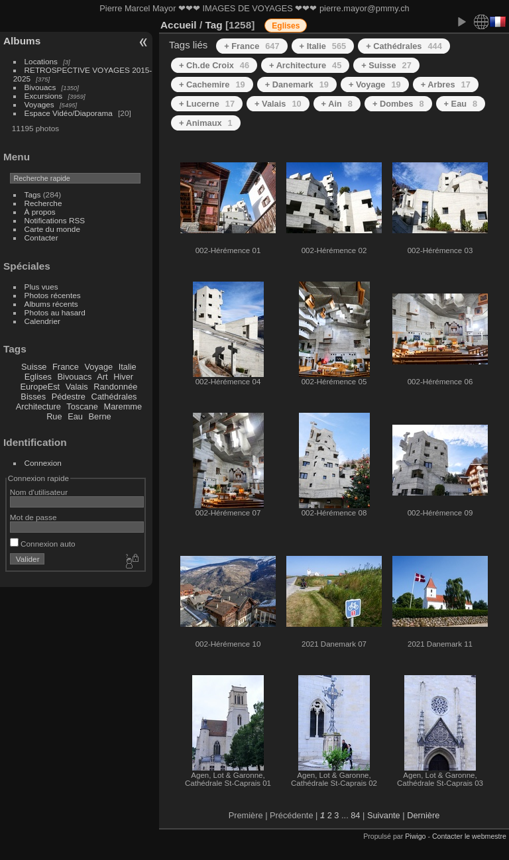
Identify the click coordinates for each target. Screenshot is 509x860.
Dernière (423, 815)
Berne (100, 416)
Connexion (43, 462)
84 (355, 815)
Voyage (98, 367)
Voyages (39, 104)
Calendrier (42, 321)
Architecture (38, 406)
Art (102, 377)
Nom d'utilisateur (39, 492)
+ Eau (461, 104)
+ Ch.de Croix (214, 65)
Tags (33, 194)
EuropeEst (40, 387)
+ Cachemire (212, 84)
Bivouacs (40, 87)
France (65, 367)
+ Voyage (375, 84)
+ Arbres (446, 84)
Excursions (44, 95)
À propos (40, 211)
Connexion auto (43, 543)
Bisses (33, 397)
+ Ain (337, 104)
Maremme (123, 406)
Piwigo (415, 836)
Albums (21, 40)
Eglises (38, 377)
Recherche (43, 203)
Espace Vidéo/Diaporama (69, 113)
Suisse (33, 367)
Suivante (383, 815)
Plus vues (41, 286)
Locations (41, 61)
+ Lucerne (207, 104)
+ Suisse (386, 65)
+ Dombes (398, 104)
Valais (77, 387)
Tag (213, 24)
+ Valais (278, 104)
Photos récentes (53, 295)
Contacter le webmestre (469, 836)
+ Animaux (206, 123)
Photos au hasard (55, 312)
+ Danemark (297, 84)
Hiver (123, 377)
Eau (75, 416)
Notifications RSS (55, 220)
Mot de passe (33, 517)
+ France (251, 46)
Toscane (82, 406)
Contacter (41, 237)
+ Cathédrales (404, 46)
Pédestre (68, 397)
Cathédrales (114, 397)
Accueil (178, 24)
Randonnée (115, 387)
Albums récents (51, 303)
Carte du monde (52, 229)
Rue (54, 416)
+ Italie (323, 46)
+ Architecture (305, 65)
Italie (128, 367)
